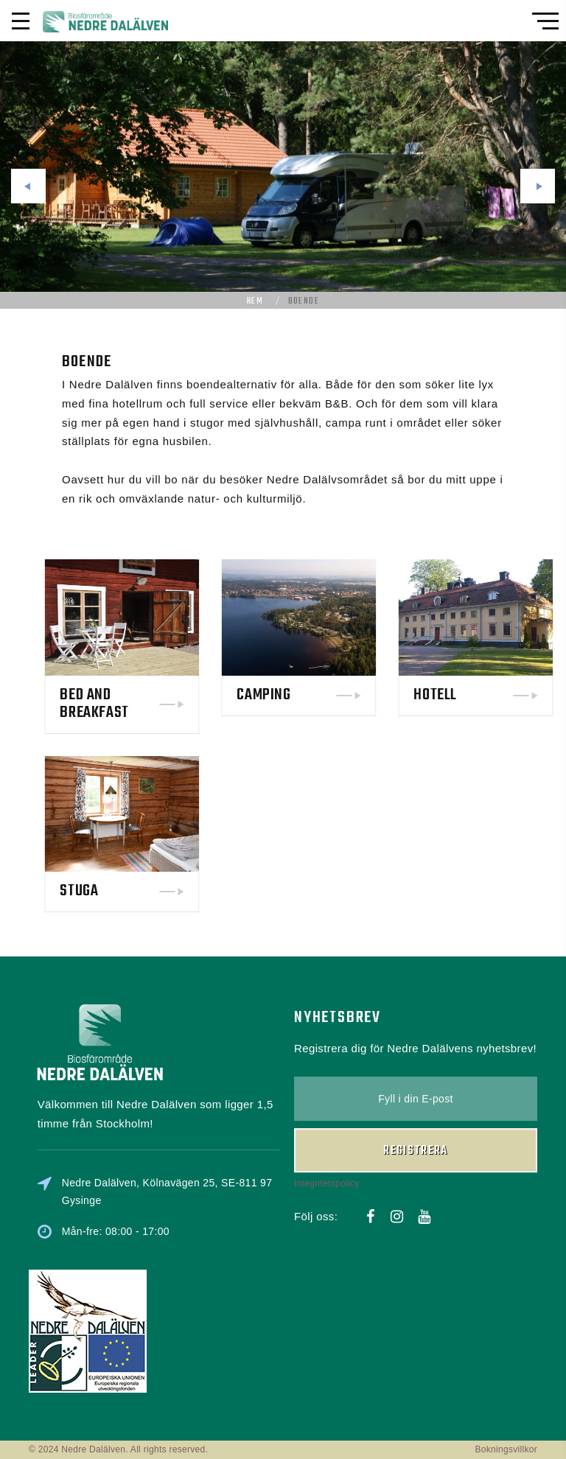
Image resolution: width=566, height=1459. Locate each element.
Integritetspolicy (326, 1124)
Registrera (415, 1091)
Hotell (499, 694)
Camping (327, 694)
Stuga (143, 890)
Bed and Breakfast (158, 703)
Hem (255, 301)
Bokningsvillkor (506, 1449)
